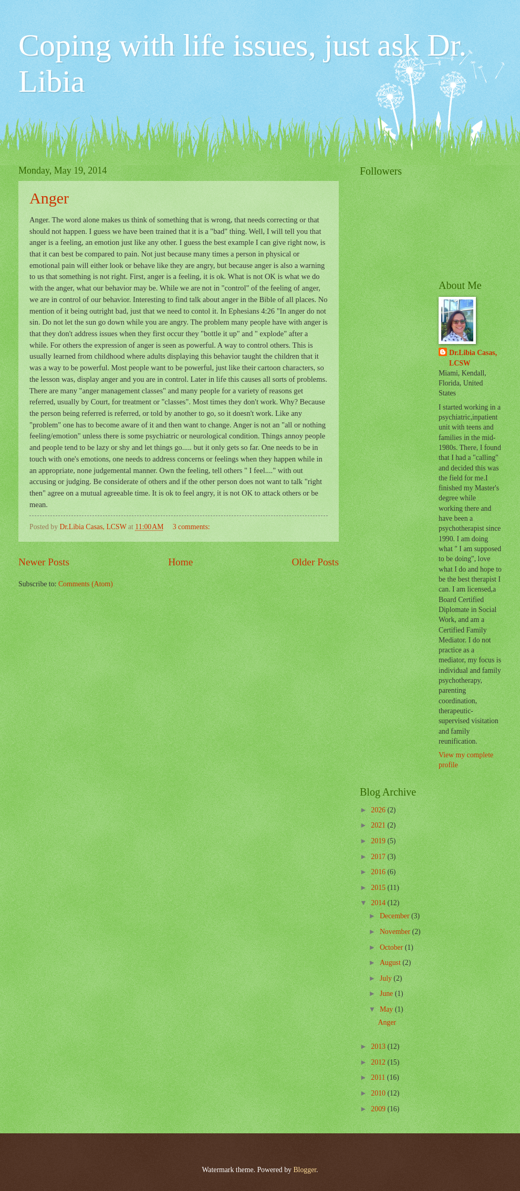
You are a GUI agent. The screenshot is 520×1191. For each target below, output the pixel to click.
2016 (379, 872)
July (386, 978)
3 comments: (192, 527)
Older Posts (315, 561)
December (395, 916)
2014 (379, 903)
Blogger (304, 1170)
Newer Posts (43, 561)
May (387, 1009)
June (387, 993)
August (391, 963)
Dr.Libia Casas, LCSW (473, 358)
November (396, 932)
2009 (379, 1109)
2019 (379, 841)
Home (180, 561)
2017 (379, 857)
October (392, 947)
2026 (379, 810)
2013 (379, 1046)
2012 (379, 1062)
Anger (49, 198)
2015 (379, 888)
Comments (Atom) (85, 584)
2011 (379, 1077)
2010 (379, 1093)
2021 (379, 825)
